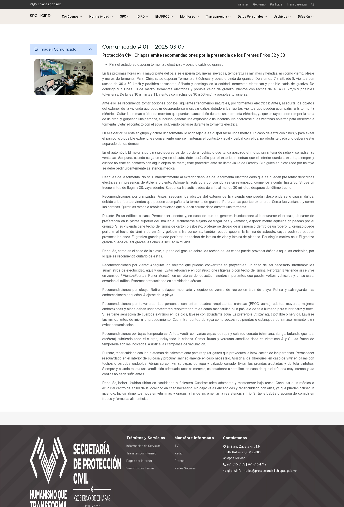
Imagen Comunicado (55, 49)
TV (177, 445)
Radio (179, 453)
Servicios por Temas (140, 468)
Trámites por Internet (141, 453)
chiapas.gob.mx (45, 4)
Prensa (180, 460)
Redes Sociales (185, 468)
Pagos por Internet (139, 460)
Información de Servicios (143, 445)
